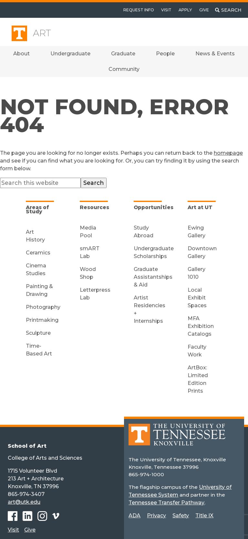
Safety (180, 515)
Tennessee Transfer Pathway (166, 503)
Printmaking (42, 320)
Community (124, 69)
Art (42, 33)
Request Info (138, 9)
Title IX (204, 515)
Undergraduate (70, 54)
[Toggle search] (228, 10)
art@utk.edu (24, 502)
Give (204, 9)
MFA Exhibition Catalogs (201, 326)
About (21, 54)
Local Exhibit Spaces (197, 298)
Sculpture (38, 333)
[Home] (177, 439)
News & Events (215, 54)
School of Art (27, 446)
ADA (134, 515)
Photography (43, 307)
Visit (166, 9)
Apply (185, 9)
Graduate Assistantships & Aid (153, 277)
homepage (228, 153)
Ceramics (38, 253)
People (165, 54)
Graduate (123, 54)
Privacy (156, 515)
